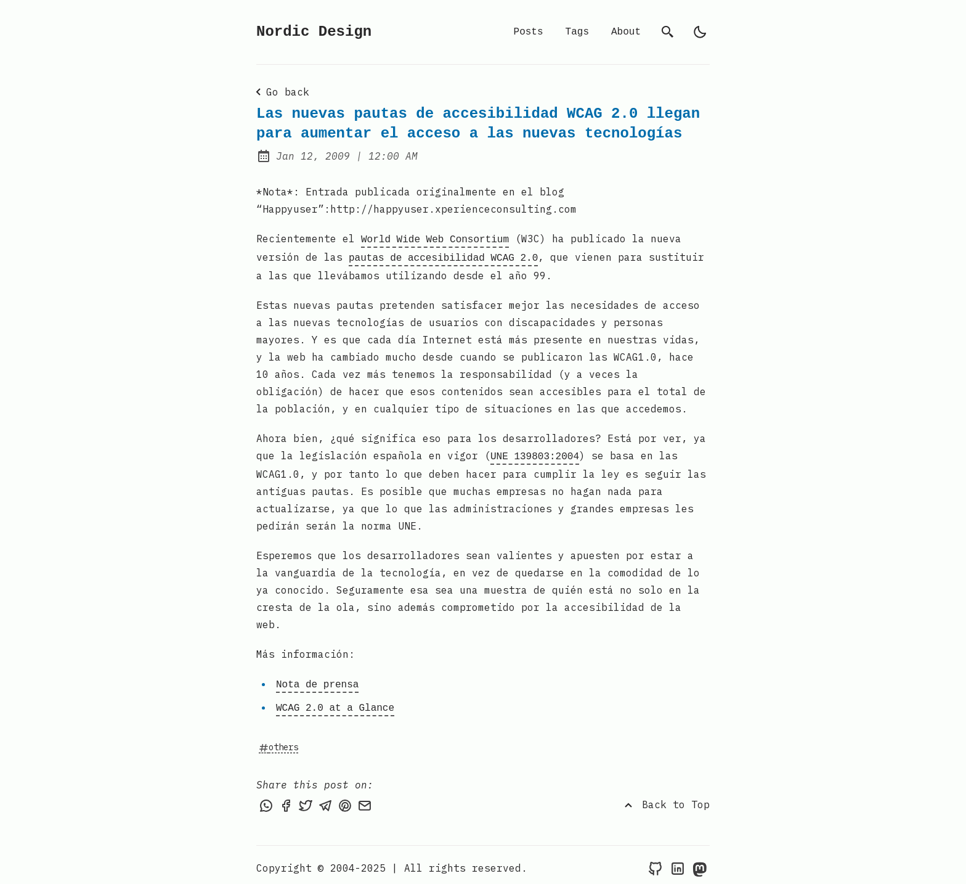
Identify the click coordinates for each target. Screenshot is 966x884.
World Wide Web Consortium (435, 238)
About (626, 32)
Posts (528, 32)
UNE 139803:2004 (534, 453)
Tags (577, 32)
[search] (668, 32)
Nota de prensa (317, 680)
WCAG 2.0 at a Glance (335, 702)
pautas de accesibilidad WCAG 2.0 (443, 256)
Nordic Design (313, 32)
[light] (700, 32)
